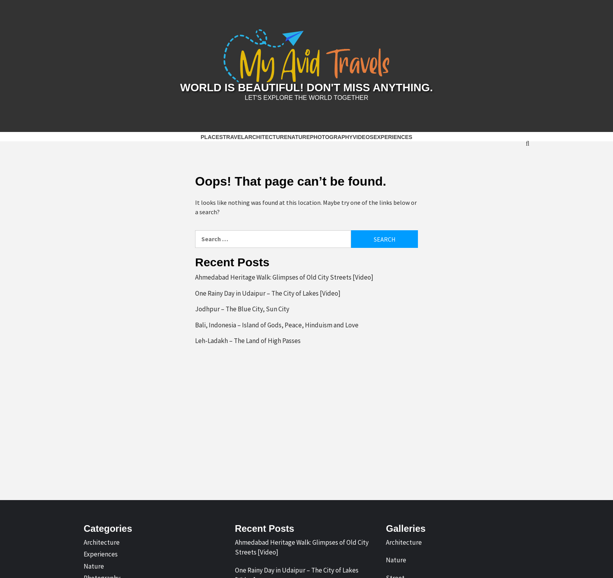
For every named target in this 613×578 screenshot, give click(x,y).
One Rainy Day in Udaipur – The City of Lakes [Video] (268, 293)
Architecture (265, 137)
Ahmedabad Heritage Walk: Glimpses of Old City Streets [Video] (284, 277)
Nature (298, 137)
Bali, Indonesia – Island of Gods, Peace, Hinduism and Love (276, 325)
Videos (363, 137)
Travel (233, 137)
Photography (331, 137)
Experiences (392, 137)
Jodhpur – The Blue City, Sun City (242, 309)
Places (212, 137)
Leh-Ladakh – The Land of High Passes (248, 340)
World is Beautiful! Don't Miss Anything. (306, 87)
